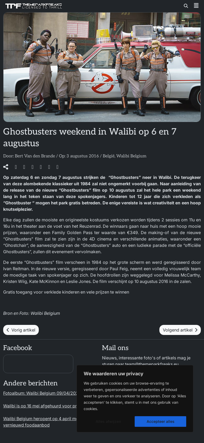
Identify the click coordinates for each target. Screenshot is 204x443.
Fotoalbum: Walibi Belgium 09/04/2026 (42, 393)
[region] (134, 398)
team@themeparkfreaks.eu (151, 364)
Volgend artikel (180, 330)
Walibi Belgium (131, 156)
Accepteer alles (161, 421)
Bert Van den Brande (35, 156)
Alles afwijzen (108, 421)
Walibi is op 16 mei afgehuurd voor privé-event (49, 405)
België (108, 156)
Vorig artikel (21, 330)
